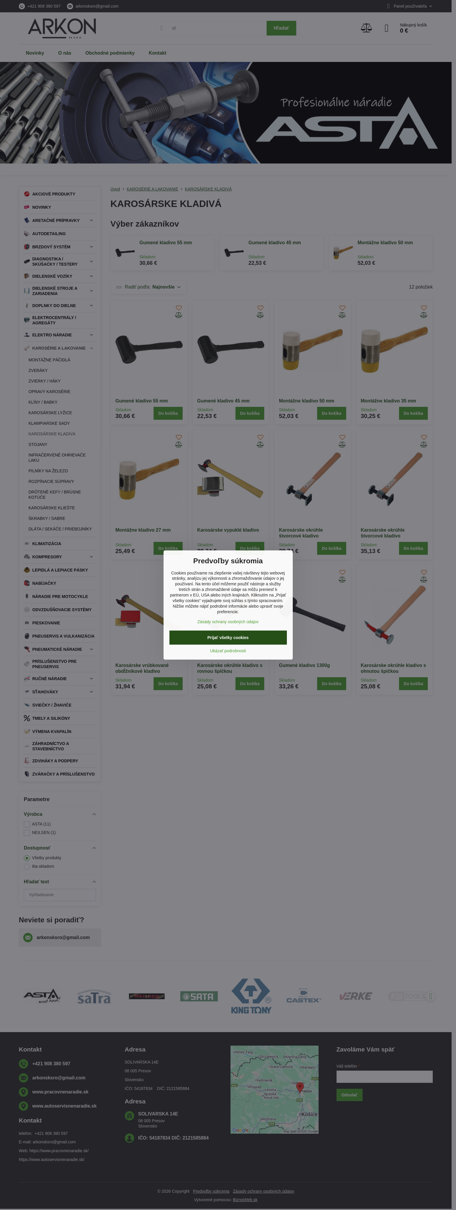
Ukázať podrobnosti (228, 650)
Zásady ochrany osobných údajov (228, 621)
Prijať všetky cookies (228, 637)
